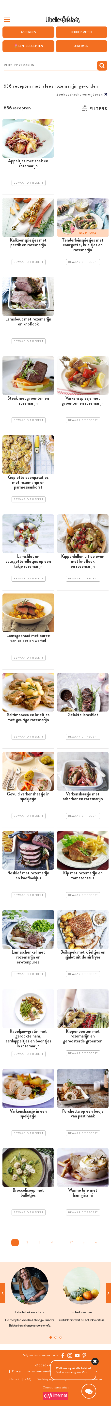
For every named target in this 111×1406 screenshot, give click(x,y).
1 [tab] (50, 1337)
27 (71, 1242)
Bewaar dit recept (28, 183)
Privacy (16, 1371)
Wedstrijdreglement (49, 1379)
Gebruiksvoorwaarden (40, 1371)
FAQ (28, 1379)
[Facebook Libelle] (62, 1355)
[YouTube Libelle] (77, 1355)
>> (96, 1242)
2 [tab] (55, 1337)
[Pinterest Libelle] (84, 1355)
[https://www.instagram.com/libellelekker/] (69, 1355)
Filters (98, 109)
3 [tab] (60, 1337)
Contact (14, 1379)
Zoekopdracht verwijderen (79, 94)
